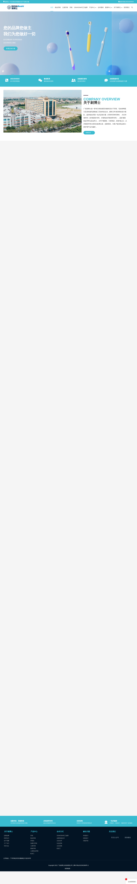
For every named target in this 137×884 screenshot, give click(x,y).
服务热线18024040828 (126, 1)
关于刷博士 (8, 844)
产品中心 (34, 844)
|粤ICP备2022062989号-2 (81, 877)
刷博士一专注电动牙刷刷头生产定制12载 (16, 1)
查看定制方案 (10, 48)
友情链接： (68, 880)
